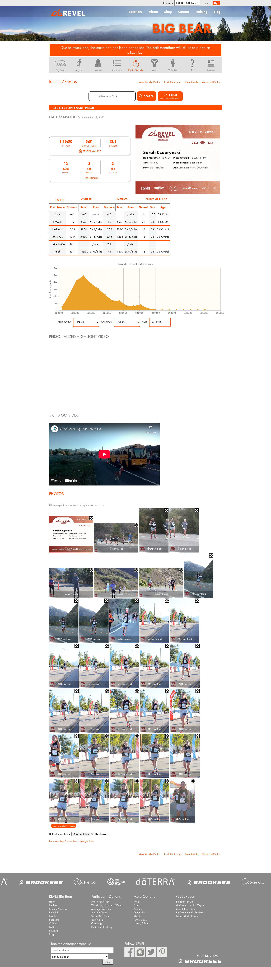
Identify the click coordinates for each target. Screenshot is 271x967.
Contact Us (139, 912)
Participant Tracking (101, 927)
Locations (136, 12)
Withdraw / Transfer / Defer (106, 905)
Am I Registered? (100, 901)
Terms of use (140, 920)
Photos (56, 493)
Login (206, 3)
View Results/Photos (149, 82)
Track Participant (172, 82)
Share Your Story (100, 916)
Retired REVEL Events (187, 916)
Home (52, 901)
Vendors (137, 909)
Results (52, 916)
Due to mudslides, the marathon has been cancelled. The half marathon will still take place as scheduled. (135, 50)
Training (201, 12)
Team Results (191, 82)
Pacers (137, 905)
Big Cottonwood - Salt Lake (190, 912)
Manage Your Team (101, 909)
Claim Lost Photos (211, 82)
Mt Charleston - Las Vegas (190, 905)
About (153, 12)
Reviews (53, 930)
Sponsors (54, 920)
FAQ (51, 927)
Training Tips (98, 920)
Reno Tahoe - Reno (186, 909)
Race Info (54, 912)
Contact (183, 12)
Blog (217, 12)
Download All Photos (64, 826)
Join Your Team (99, 912)
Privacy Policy (140, 923)
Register (53, 905)
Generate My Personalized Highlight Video (72, 841)
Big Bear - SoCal (184, 901)
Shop (168, 12)
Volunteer (54, 923)
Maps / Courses (58, 909)
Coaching (96, 923)
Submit (108, 962)
